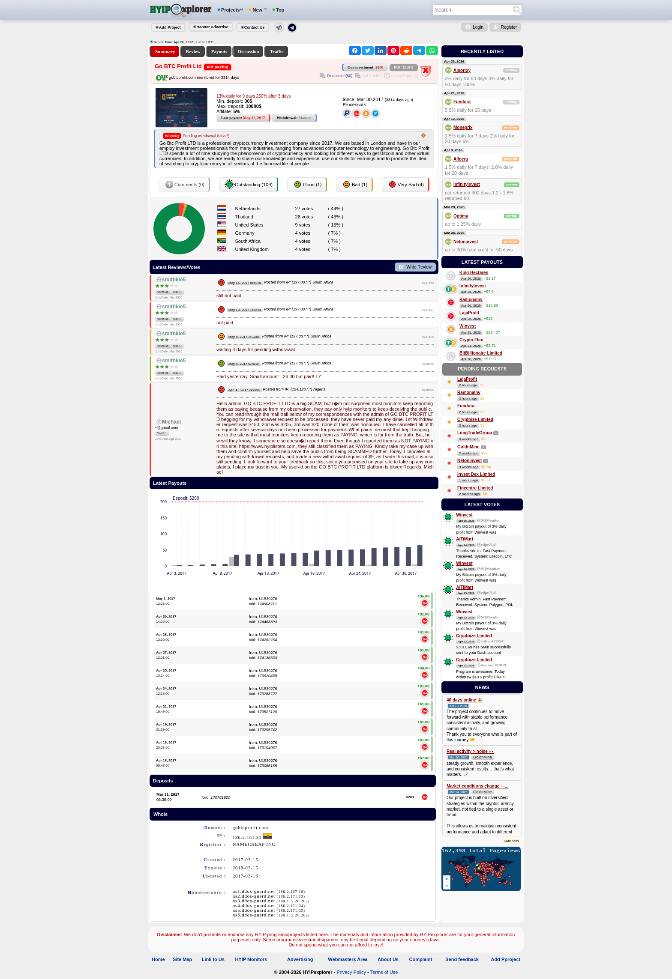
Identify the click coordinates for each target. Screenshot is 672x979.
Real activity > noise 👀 (470, 751)
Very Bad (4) (405, 184)
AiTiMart (464, 539)
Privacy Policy (351, 972)
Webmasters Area (347, 959)
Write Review (419, 267)
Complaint (420, 959)
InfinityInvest (466, 184)
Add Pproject (505, 959)
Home (158, 959)
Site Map (182, 959)
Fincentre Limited (475, 488)
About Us (388, 959)
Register (509, 27)
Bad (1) (354, 184)
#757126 (428, 336)
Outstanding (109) (249, 184)
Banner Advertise (212, 27)
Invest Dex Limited (476, 474)
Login (478, 27)
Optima (460, 216)
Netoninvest (465, 241)
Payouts (219, 51)
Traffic (276, 51)
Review (193, 51)
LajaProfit (469, 312)
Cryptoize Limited (475, 419)
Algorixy (462, 70)
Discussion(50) (340, 76)
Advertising (300, 959)
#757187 (428, 309)
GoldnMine (468, 447)
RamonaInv (471, 299)
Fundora (462, 101)
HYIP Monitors (251, 959)
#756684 (428, 389)
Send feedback (462, 959)
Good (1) (307, 184)
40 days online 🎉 (465, 700)
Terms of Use (384, 972)
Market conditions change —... (477, 786)
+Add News (511, 840)
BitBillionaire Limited (480, 353)
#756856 (428, 363)
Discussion (248, 51)
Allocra (460, 159)
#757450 (428, 282)
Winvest (467, 326)
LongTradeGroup (475, 432)
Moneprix (462, 127)
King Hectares (473, 272)
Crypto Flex (471, 339)
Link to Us (213, 959)
